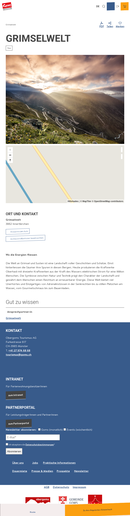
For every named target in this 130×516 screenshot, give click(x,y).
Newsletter (81, 471)
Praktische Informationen (59, 463)
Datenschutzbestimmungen (40, 444)
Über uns (18, 463)
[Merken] (120, 25)
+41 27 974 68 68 (19, 350)
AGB (46, 487)
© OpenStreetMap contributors (107, 201)
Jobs (35, 463)
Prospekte (63, 471)
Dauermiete (19, 471)
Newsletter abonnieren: (21, 430)
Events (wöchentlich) (78, 430)
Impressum (79, 487)
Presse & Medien (42, 471)
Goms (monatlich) (50, 430)
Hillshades (73, 201)
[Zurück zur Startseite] (7, 6)
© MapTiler (85, 201)
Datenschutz (61, 487)
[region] (65, 174)
